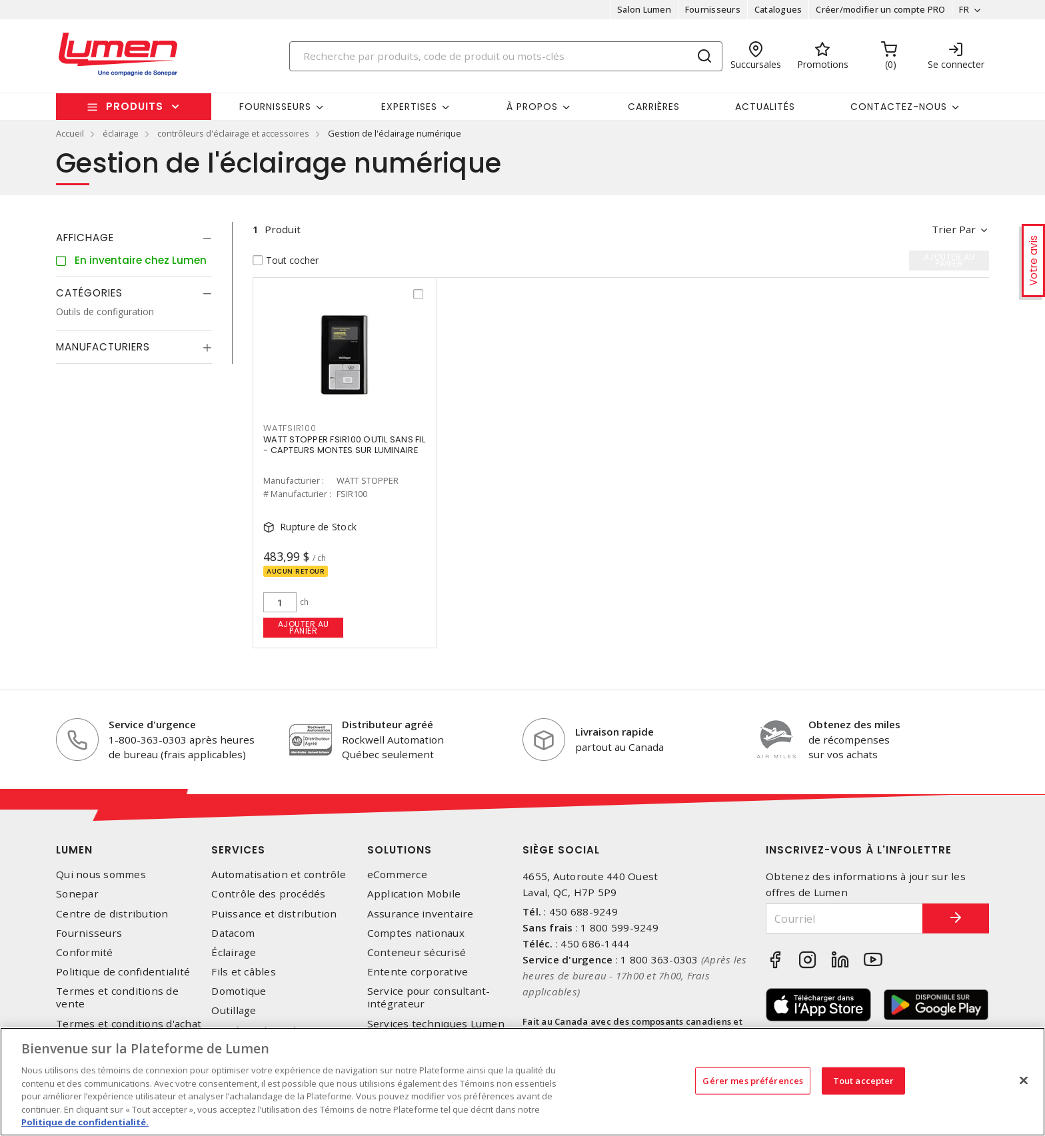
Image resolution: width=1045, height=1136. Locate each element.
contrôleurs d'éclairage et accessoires (233, 133)
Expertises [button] (409, 106)
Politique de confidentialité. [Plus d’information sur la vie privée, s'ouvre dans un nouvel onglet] (85, 1122)
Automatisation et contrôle (278, 874)
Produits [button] (134, 106)
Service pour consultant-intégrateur (429, 997)
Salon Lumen (644, 9)
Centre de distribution (112, 913)
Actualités (765, 106)
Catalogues (778, 9)
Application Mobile (414, 893)
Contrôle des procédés (268, 893)
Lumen (74, 850)
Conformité (84, 952)
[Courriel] (844, 918)
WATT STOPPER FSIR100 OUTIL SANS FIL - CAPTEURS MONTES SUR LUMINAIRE (344, 445)
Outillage (233, 1010)
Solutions (399, 850)
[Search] (505, 56)
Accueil (70, 133)
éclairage (121, 133)
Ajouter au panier (303, 627)
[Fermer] (1023, 1080)
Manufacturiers (103, 347)
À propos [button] (532, 106)
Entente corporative (418, 971)
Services (238, 850)
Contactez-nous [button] (898, 106)
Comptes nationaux (416, 933)
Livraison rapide (614, 731)
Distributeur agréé (387, 724)
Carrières (654, 106)
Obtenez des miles (854, 724)
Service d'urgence (152, 724)
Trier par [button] (954, 229)
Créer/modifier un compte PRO (880, 9)
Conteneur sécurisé (417, 952)
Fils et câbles (243, 971)
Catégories (89, 293)
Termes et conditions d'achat (128, 1023)
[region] (522, 1081)
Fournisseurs (712, 9)
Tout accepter (863, 1080)
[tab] (134, 238)
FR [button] (964, 9)
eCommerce (397, 874)
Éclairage (233, 952)
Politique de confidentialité (123, 971)
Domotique (238, 991)
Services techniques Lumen (436, 1023)
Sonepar (77, 893)
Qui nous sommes (101, 874)
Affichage (85, 238)
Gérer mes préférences (752, 1080)
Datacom (233, 933)
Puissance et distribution (274, 913)
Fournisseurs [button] (275, 106)
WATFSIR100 (290, 428)
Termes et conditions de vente (117, 997)
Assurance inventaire (420, 913)
